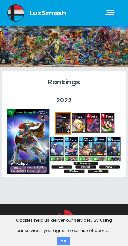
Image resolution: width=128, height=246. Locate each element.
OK (63, 241)
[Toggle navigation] (111, 13)
